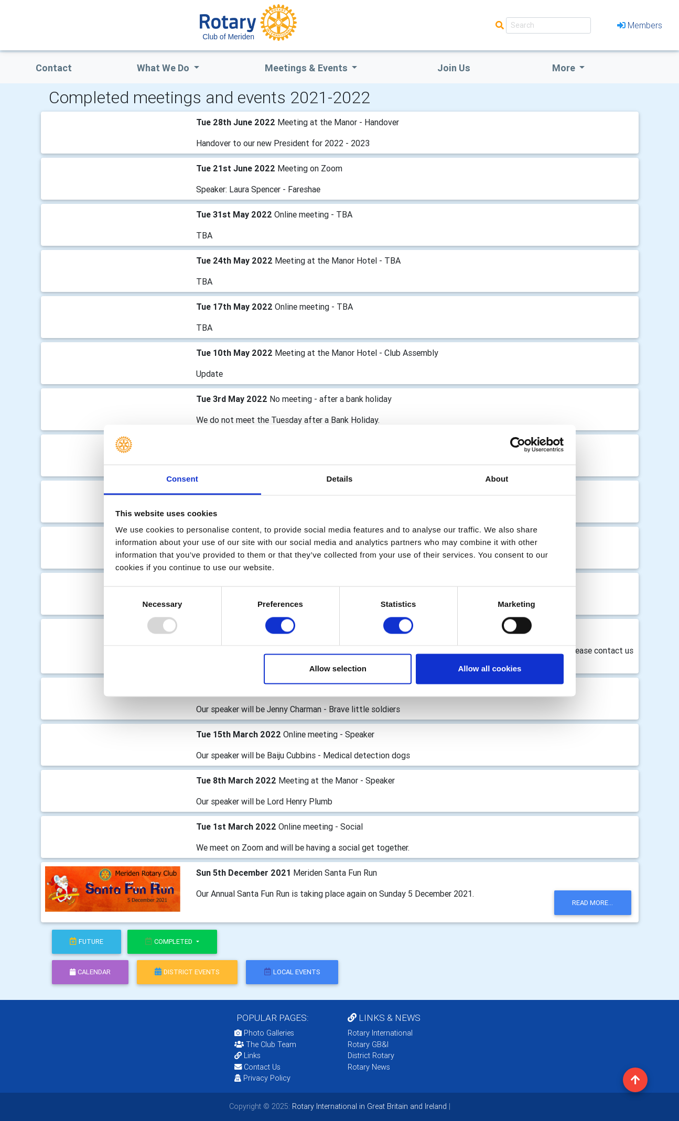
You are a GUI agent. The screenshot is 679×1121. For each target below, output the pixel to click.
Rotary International (380, 1033)
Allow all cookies (489, 669)
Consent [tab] (182, 479)
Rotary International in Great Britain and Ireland (368, 1106)
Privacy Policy (262, 1078)
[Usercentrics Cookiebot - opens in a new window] (518, 444)
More (564, 68)
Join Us (453, 68)
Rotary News (369, 1067)
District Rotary (371, 1055)
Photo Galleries (264, 1033)
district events (187, 971)
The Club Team (265, 1044)
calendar (90, 971)
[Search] (548, 25)
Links (247, 1055)
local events (292, 971)
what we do (164, 68)
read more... (592, 902)
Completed (169, 941)
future (86, 941)
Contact (54, 68)
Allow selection (338, 669)
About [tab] (497, 479)
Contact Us (257, 1067)
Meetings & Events (307, 68)
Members (639, 25)
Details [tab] (340, 479)
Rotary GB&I (368, 1044)
